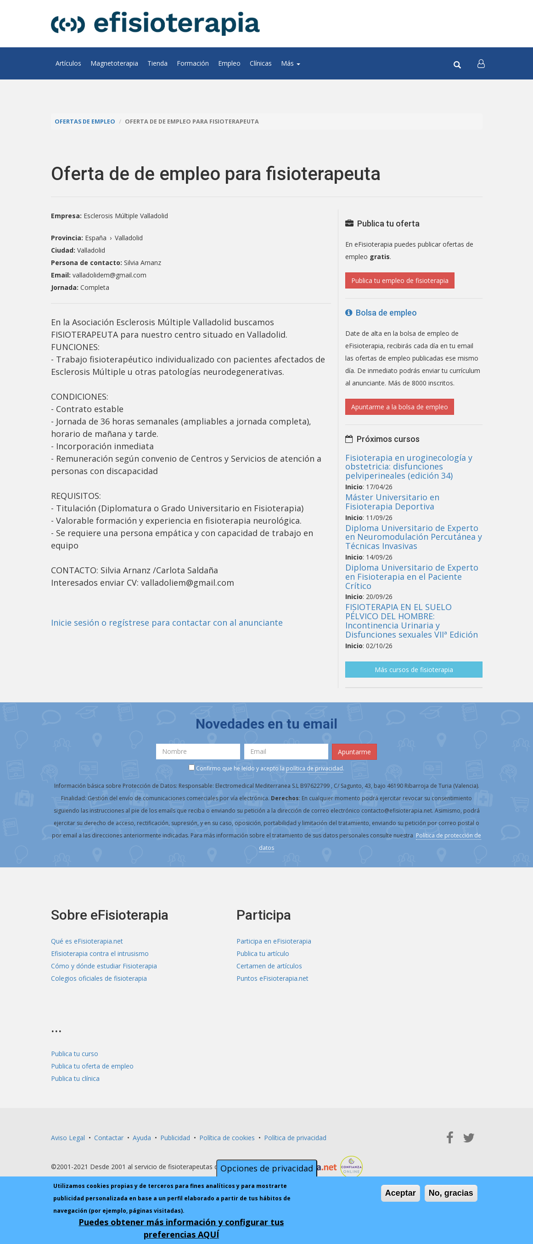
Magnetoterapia (114, 63)
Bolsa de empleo (381, 312)
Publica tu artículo (262, 953)
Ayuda (142, 1137)
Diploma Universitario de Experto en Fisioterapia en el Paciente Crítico (411, 576)
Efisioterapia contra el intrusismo (100, 953)
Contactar (108, 1137)
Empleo (229, 63)
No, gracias (451, 1193)
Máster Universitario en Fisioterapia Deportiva (392, 502)
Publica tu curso (74, 1053)
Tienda (157, 63)
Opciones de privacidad (266, 1168)
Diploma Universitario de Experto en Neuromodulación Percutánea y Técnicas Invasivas (413, 537)
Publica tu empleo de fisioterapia (400, 280)
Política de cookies (227, 1137)
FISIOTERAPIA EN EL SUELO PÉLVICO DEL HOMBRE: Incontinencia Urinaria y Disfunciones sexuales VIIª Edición (411, 620)
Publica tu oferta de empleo (92, 1066)
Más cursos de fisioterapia (414, 669)
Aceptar (400, 1193)
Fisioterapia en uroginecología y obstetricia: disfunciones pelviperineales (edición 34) (408, 466)
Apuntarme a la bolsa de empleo (399, 406)
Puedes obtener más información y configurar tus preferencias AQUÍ (181, 1228)
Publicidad (175, 1137)
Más (290, 63)
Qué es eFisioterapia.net (87, 941)
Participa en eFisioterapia (273, 941)
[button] (481, 63)
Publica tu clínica (75, 1078)
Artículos (68, 63)
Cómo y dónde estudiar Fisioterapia (104, 965)
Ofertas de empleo (85, 121)
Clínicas (261, 63)
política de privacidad (314, 768)
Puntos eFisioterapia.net (272, 978)
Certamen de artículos (269, 965)
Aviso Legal (68, 1137)
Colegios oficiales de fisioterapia (99, 978)
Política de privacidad (295, 1137)
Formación (193, 63)
